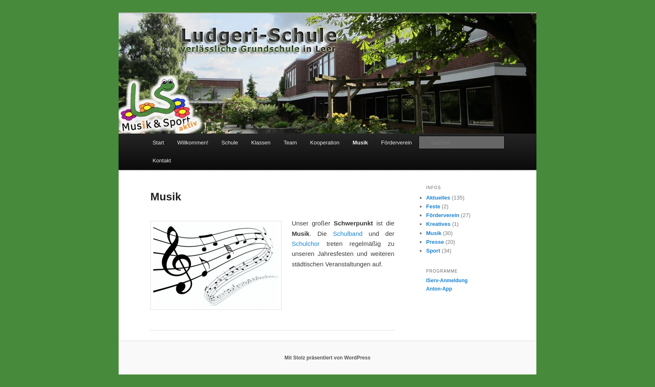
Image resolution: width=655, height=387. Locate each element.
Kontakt (161, 160)
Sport (433, 251)
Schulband (348, 233)
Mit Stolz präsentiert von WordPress (327, 358)
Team (290, 142)
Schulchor (306, 243)
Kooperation (324, 142)
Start (158, 142)
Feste (433, 206)
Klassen (260, 142)
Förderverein (396, 142)
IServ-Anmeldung (446, 280)
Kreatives (438, 224)
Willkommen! (192, 142)
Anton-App (439, 289)
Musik (360, 142)
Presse (435, 242)
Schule (229, 142)
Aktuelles (438, 198)
